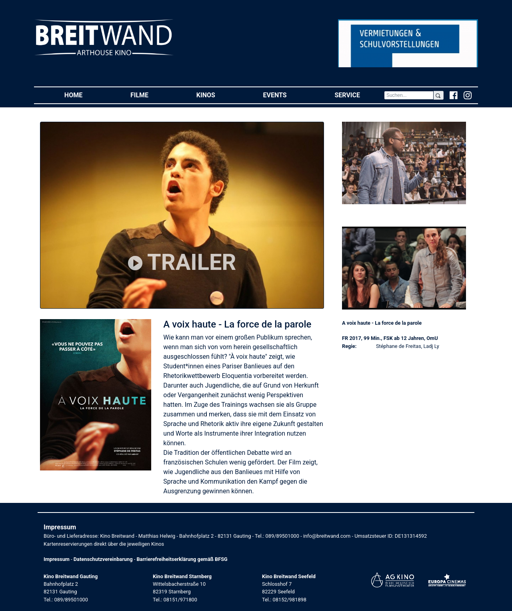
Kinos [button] (217, 94)
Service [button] (359, 94)
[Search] (409, 95)
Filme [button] (151, 94)
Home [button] (85, 94)
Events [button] (287, 94)
